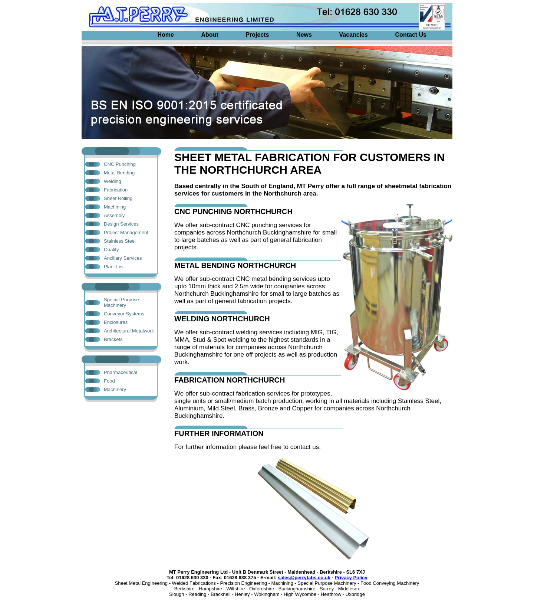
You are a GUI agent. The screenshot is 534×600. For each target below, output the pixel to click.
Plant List (113, 266)
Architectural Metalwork (129, 331)
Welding (112, 181)
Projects (257, 35)
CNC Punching (120, 164)
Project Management (126, 232)
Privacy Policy (351, 577)
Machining (115, 207)
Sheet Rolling (118, 198)
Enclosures (116, 322)
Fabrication (116, 190)
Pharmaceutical (120, 372)
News (304, 35)
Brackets (113, 339)
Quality (111, 249)
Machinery (115, 389)
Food (109, 381)
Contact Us (410, 35)
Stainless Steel (120, 241)
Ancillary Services (123, 258)
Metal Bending (119, 173)
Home (165, 35)
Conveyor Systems (124, 314)
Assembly (114, 215)
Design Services (121, 224)
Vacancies (353, 35)
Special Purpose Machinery (121, 302)
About (209, 35)
